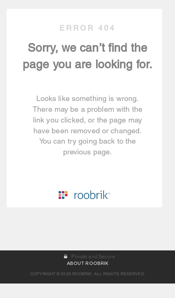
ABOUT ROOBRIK (87, 278)
